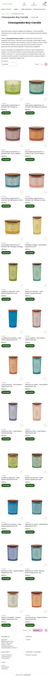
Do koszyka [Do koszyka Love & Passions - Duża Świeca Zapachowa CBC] (6, 392)
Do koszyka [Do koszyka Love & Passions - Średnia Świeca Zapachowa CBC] (30, 625)
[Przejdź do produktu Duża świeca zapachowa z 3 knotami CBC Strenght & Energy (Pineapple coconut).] (12, 225)
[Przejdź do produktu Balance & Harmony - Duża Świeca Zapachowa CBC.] (36, 272)
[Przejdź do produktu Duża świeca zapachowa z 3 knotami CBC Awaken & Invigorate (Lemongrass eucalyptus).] (12, 85)
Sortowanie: (4, 61)
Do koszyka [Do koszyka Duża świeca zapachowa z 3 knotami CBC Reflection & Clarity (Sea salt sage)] (6, 206)
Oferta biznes (5, 667)
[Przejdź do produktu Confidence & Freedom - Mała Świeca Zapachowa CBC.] (12, 504)
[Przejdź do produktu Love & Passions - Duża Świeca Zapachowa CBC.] (12, 365)
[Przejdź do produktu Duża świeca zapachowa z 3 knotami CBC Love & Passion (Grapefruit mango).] (36, 132)
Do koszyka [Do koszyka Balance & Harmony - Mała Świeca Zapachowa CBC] (30, 485)
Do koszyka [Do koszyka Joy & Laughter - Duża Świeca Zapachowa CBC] (30, 346)
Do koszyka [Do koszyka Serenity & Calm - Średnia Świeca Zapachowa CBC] (6, 578)
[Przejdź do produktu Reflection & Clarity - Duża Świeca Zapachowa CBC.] (36, 365)
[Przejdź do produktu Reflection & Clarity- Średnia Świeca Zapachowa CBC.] (36, 551)
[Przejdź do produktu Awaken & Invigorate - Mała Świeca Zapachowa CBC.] (12, 458)
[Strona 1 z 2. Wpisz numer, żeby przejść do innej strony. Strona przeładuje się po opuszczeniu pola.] (40, 64)
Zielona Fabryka (5, 13)
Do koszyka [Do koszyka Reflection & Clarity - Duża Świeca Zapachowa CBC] (30, 392)
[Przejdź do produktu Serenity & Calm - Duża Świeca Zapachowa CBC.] (12, 411)
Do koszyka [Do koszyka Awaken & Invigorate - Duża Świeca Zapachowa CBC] (6, 299)
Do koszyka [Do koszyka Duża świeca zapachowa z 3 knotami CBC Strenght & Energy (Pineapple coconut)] (6, 252)
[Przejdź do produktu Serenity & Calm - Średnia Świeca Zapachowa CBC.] (12, 551)
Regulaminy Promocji (7, 641)
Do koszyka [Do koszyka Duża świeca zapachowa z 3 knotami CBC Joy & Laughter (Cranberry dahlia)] (6, 159)
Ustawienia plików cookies (8, 648)
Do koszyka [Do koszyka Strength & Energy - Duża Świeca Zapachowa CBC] (30, 252)
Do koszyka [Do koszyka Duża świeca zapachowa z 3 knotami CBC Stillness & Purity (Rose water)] (30, 206)
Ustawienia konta (6, 656)
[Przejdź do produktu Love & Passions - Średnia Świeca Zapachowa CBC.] (36, 598)
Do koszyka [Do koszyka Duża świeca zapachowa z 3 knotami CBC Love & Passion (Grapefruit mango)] (30, 159)
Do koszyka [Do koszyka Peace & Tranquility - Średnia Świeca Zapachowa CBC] (6, 625)
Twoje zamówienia (6, 655)
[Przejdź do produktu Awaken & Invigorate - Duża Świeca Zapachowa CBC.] (12, 272)
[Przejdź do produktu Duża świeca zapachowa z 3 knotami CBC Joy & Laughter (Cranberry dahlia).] (12, 132)
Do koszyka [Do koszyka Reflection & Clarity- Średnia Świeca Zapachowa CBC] (30, 578)
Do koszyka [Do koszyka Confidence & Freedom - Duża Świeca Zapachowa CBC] (6, 346)
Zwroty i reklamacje (6, 643)
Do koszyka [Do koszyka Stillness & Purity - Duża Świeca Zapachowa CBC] (30, 439)
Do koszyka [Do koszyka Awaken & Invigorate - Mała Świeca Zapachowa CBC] (6, 485)
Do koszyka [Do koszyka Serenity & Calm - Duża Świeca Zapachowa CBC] (6, 439)
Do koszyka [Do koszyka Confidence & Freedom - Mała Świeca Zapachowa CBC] (6, 532)
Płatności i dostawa (31, 655)
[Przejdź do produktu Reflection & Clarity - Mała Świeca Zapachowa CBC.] (36, 504)
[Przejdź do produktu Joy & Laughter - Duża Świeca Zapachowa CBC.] (36, 318)
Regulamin (4, 639)
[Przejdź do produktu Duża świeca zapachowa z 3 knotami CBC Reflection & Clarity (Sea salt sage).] (12, 178)
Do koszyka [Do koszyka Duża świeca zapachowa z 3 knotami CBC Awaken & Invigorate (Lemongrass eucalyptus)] (6, 113)
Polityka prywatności (7, 646)
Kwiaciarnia (4, 668)
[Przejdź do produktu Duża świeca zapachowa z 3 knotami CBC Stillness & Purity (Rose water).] (36, 178)
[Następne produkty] (37, 630)
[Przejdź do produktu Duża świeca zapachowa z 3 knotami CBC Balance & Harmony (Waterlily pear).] (36, 85)
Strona (36, 64)
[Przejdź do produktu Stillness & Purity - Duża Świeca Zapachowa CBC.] (36, 411)
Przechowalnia (5, 658)
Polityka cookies (5, 644)
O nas (3, 665)
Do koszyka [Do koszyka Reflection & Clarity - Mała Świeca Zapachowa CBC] (30, 532)
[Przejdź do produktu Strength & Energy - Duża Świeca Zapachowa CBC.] (36, 225)
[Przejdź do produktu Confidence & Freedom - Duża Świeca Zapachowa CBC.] (12, 318)
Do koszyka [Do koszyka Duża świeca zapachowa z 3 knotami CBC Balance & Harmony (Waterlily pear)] (30, 113)
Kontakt (28, 639)
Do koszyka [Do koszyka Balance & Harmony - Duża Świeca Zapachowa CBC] (30, 299)
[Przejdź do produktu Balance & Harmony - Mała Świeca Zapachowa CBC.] (36, 458)
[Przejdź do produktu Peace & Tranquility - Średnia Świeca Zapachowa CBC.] (12, 598)
